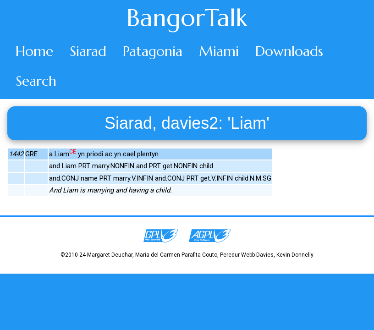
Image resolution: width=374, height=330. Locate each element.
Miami (219, 51)
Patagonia (152, 51)
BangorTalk (187, 18)
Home (34, 51)
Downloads (289, 51)
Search (36, 80)
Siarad (88, 51)
